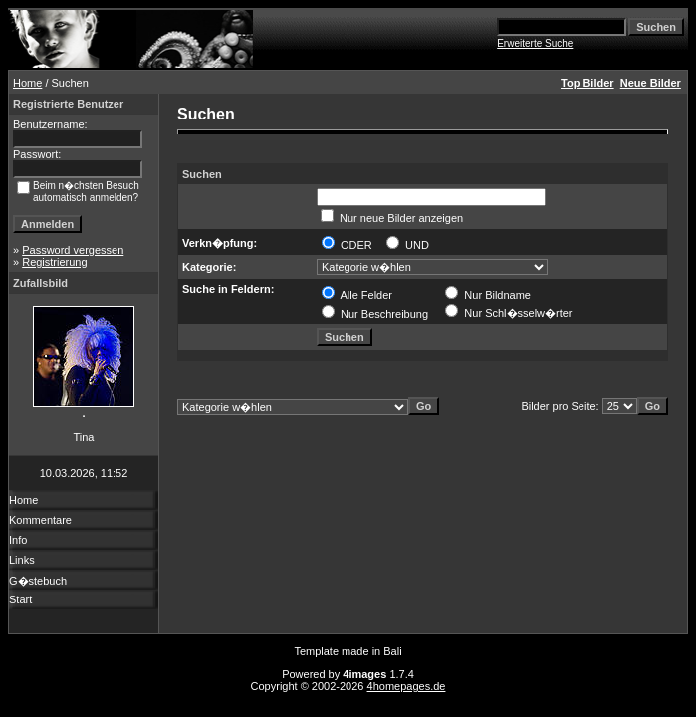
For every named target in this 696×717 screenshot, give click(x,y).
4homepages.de (406, 686)
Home (27, 83)
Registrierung (54, 262)
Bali (392, 651)
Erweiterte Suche (535, 43)
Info (18, 540)
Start (20, 599)
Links (22, 560)
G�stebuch (38, 581)
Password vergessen (72, 250)
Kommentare (40, 520)
